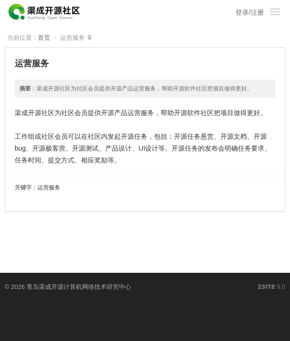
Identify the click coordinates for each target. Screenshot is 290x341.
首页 (44, 37)
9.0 (271, 287)
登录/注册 (250, 12)
